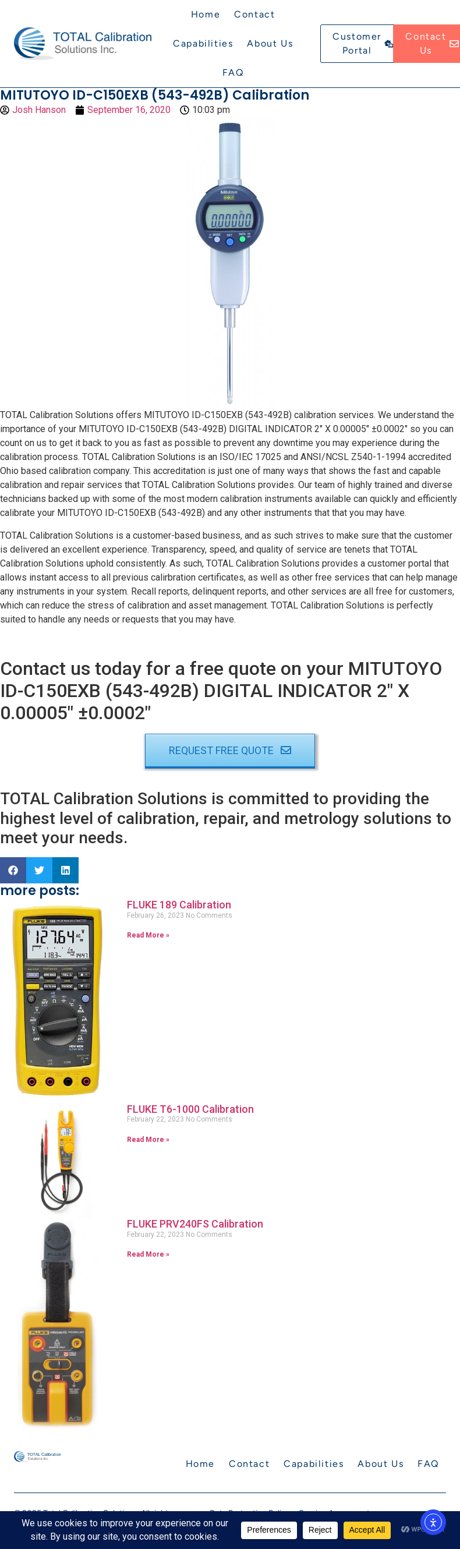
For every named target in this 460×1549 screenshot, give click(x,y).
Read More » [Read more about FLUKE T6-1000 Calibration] (148, 1140)
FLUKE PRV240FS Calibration (195, 1224)
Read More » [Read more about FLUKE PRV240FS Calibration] (148, 1254)
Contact (254, 14)
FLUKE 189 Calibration (179, 905)
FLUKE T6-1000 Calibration (190, 1109)
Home (205, 14)
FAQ (233, 72)
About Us (270, 43)
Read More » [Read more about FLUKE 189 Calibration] (148, 935)
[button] (13, 870)
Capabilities (203, 43)
